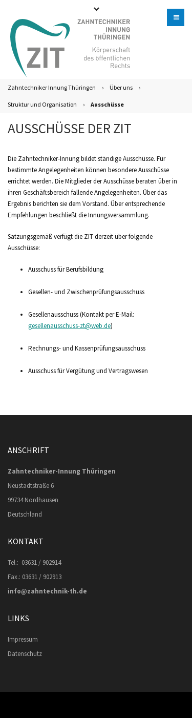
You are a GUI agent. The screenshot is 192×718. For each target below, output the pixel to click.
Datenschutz (25, 653)
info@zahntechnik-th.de (47, 591)
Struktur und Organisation (42, 104)
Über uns (121, 87)
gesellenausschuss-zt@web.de (69, 325)
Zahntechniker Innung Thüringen (52, 87)
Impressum (23, 639)
